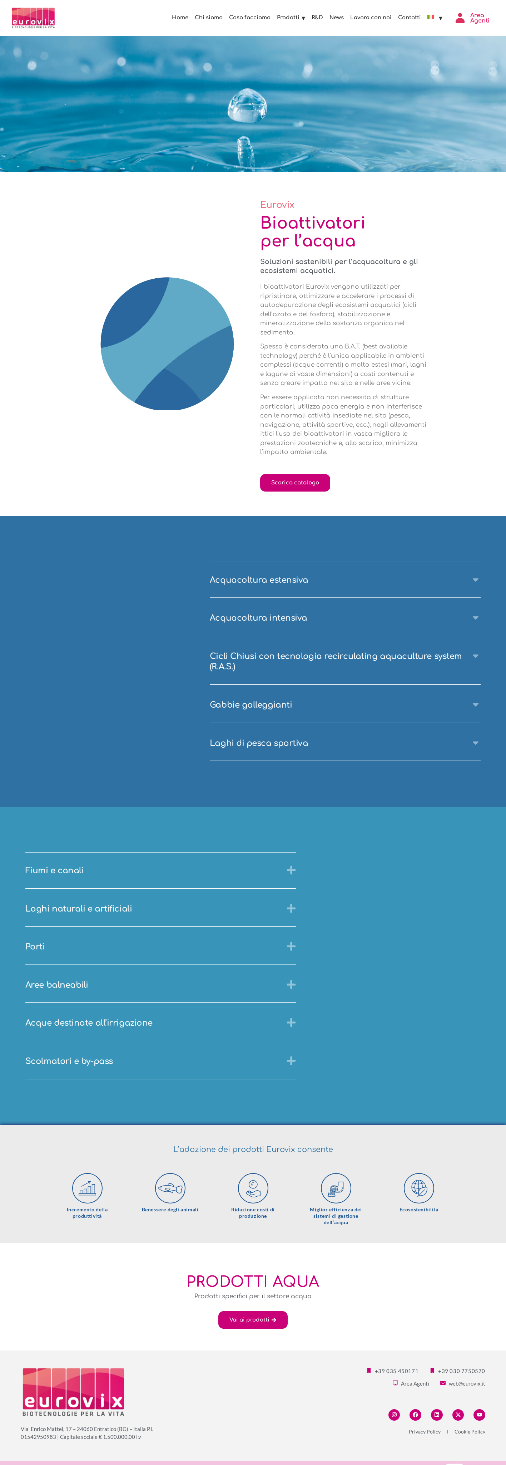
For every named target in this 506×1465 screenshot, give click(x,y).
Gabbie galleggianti (251, 704)
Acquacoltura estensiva (259, 580)
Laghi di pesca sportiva (259, 743)
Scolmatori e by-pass (69, 1061)
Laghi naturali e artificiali (78, 908)
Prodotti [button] (291, 18)
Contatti (409, 18)
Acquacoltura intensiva (258, 618)
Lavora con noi (371, 18)
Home (180, 18)
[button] (345, 580)
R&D (317, 18)
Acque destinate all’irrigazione (89, 1023)
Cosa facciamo (250, 18)
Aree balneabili (56, 985)
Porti (35, 946)
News (336, 18)
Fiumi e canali (54, 870)
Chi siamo (209, 18)
